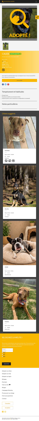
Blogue (4, 387)
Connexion (7, 403)
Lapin (4, 356)
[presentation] (11, 360)
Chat (4, 354)
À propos (4, 382)
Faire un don (6, 384)
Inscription (7, 407)
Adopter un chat (6, 373)
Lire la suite (19, 80)
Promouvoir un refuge (8, 393)
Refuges (4, 379)
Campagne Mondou (7, 390)
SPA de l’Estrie (9, 67)
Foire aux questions (7, 395)
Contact (4, 398)
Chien (4, 352)
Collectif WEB (15, 419)
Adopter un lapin (6, 376)
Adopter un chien (7, 371)
